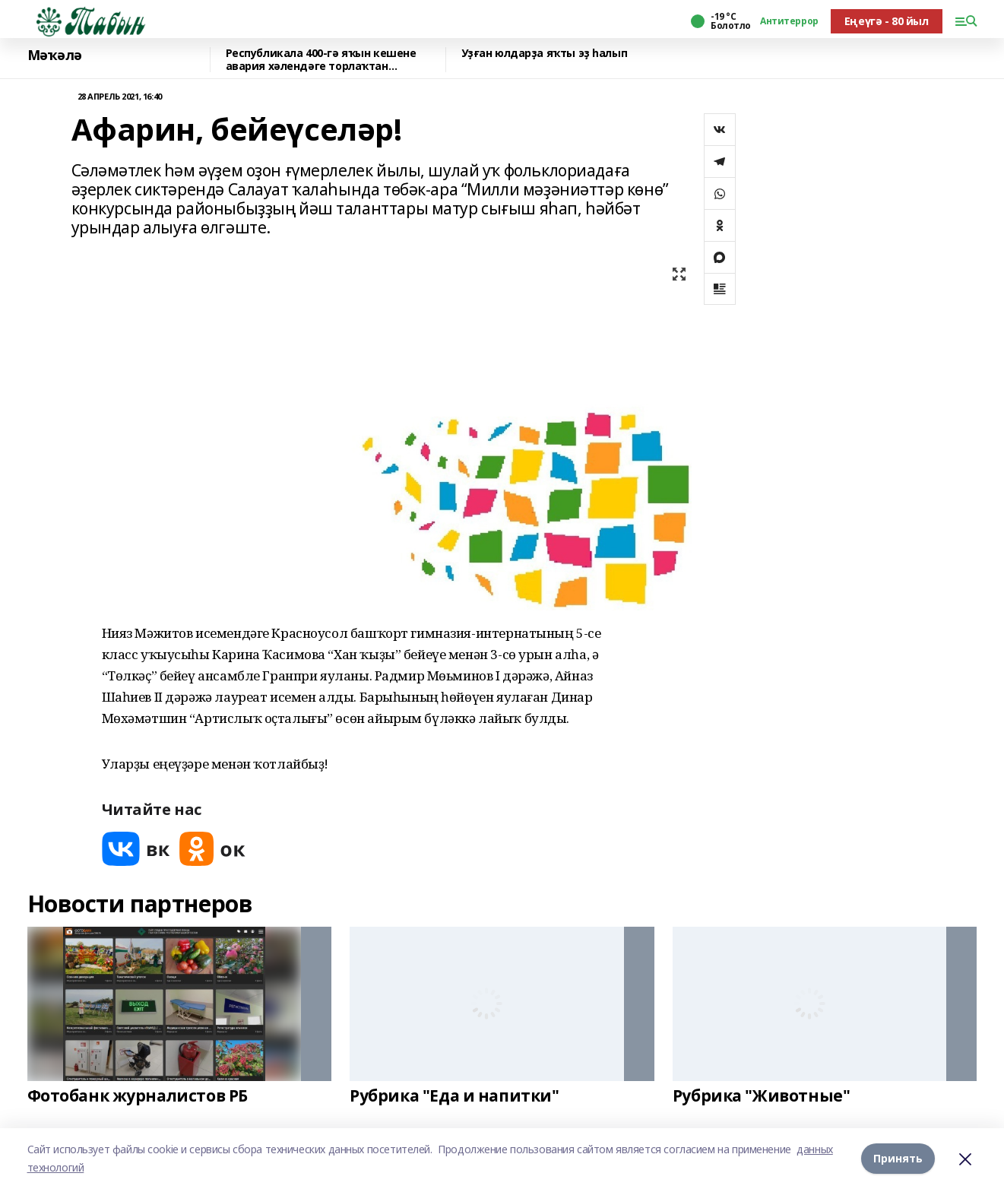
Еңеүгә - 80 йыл (886, 21)
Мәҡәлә (54, 55)
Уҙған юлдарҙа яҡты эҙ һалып (544, 53)
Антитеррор (789, 21)
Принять (898, 1158)
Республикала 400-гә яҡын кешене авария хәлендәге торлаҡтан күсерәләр (321, 59)
